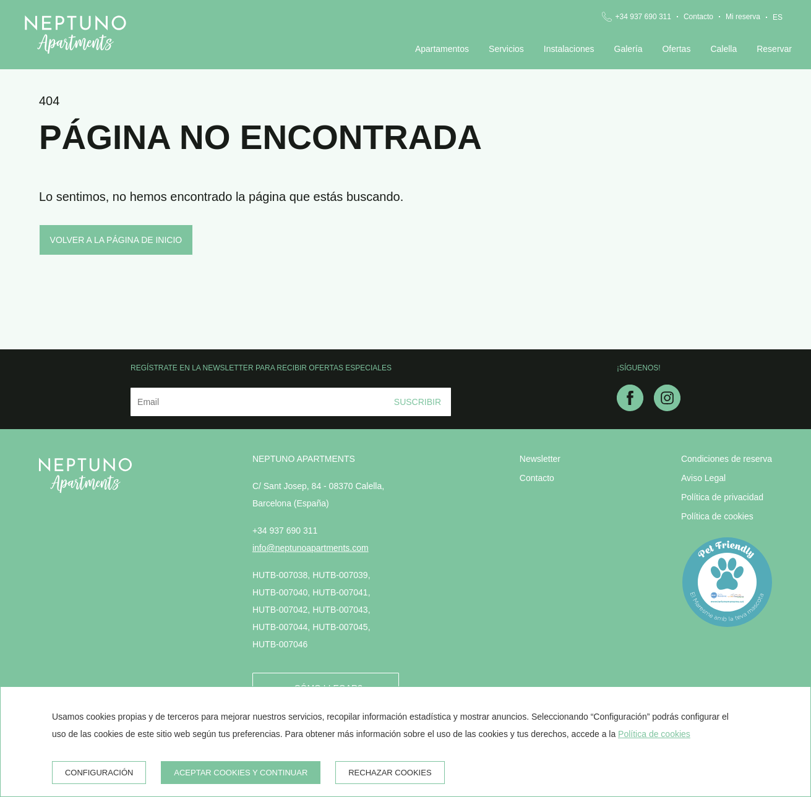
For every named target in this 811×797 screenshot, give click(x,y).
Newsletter (540, 459)
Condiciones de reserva (726, 459)
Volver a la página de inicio (116, 240)
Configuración (99, 772)
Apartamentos (442, 49)
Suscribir (417, 402)
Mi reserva (743, 16)
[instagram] (667, 407)
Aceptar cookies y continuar (240, 772)
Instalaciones (569, 49)
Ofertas (676, 49)
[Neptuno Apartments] (75, 34)
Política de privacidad (722, 497)
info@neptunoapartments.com (310, 548)
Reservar (774, 49)
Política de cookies (717, 516)
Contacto (698, 16)
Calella (723, 49)
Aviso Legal (703, 478)
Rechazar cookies (389, 772)
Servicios (506, 49)
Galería (628, 49)
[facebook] (630, 407)
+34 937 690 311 (643, 16)
